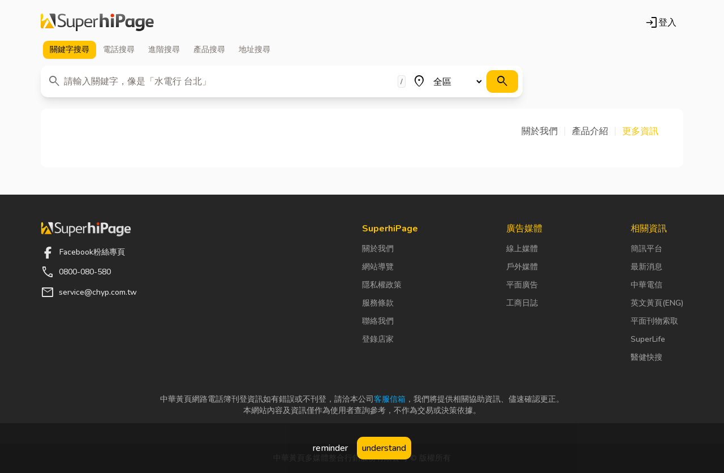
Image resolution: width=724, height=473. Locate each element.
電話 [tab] (119, 49)
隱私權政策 (382, 285)
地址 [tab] (254, 49)
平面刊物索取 (654, 321)
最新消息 (646, 266)
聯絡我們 (378, 321)
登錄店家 (378, 339)
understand (384, 448)
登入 (660, 22)
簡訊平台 (646, 248)
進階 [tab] (164, 49)
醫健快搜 (646, 357)
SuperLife (648, 339)
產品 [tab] (209, 49)
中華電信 (646, 285)
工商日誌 (522, 303)
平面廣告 (522, 285)
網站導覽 (378, 266)
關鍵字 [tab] (69, 49)
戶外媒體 (522, 266)
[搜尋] (502, 81)
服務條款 (378, 303)
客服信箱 (390, 399)
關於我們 (378, 248)
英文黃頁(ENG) (657, 303)
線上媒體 (522, 248)
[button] (543, 131)
